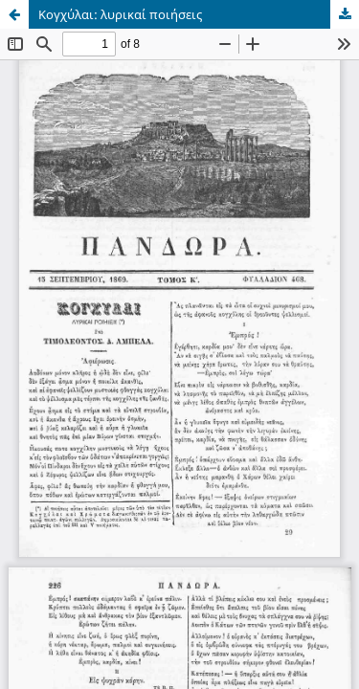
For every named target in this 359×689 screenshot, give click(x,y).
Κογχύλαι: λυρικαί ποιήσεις (120, 14)
